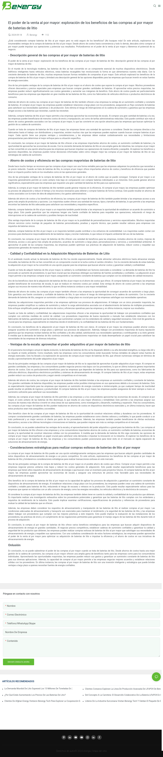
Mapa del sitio (100, 751)
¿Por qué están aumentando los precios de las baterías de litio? (35, 695)
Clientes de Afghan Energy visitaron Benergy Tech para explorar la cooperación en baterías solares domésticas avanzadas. (42, 701)
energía (87, 751)
